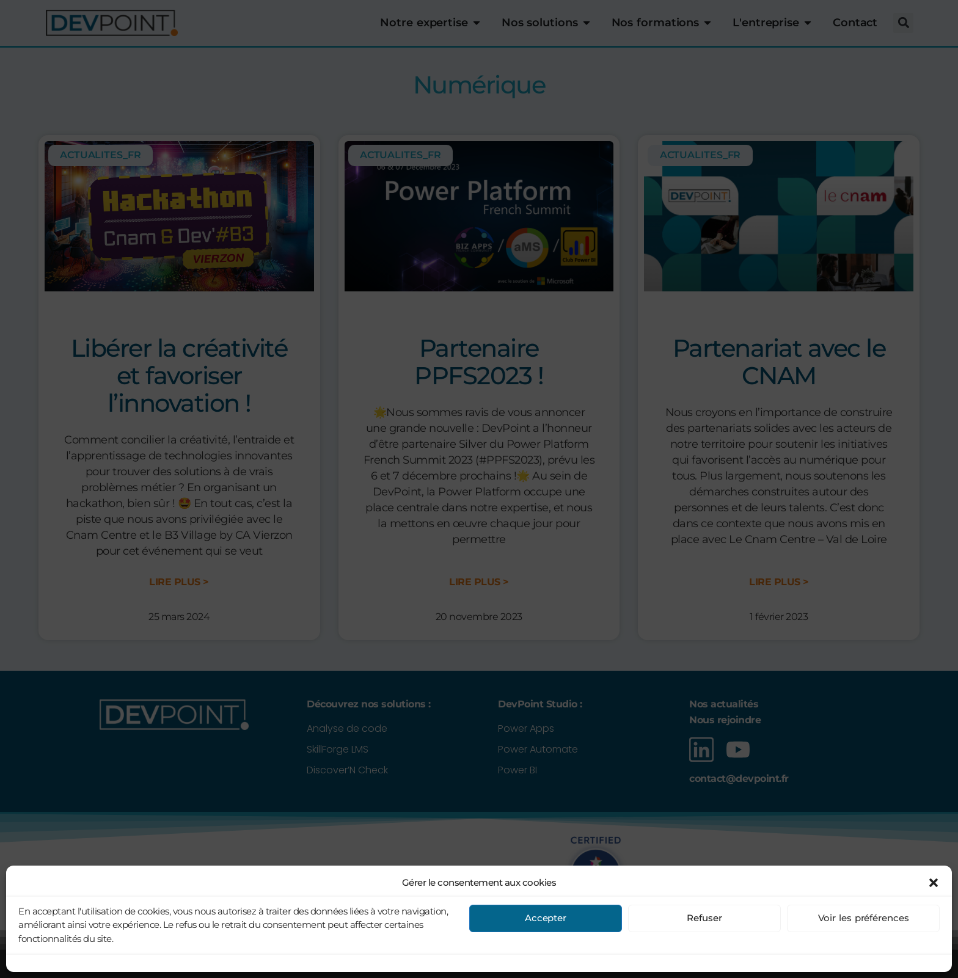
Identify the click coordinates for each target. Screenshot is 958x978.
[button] (933, 964)
